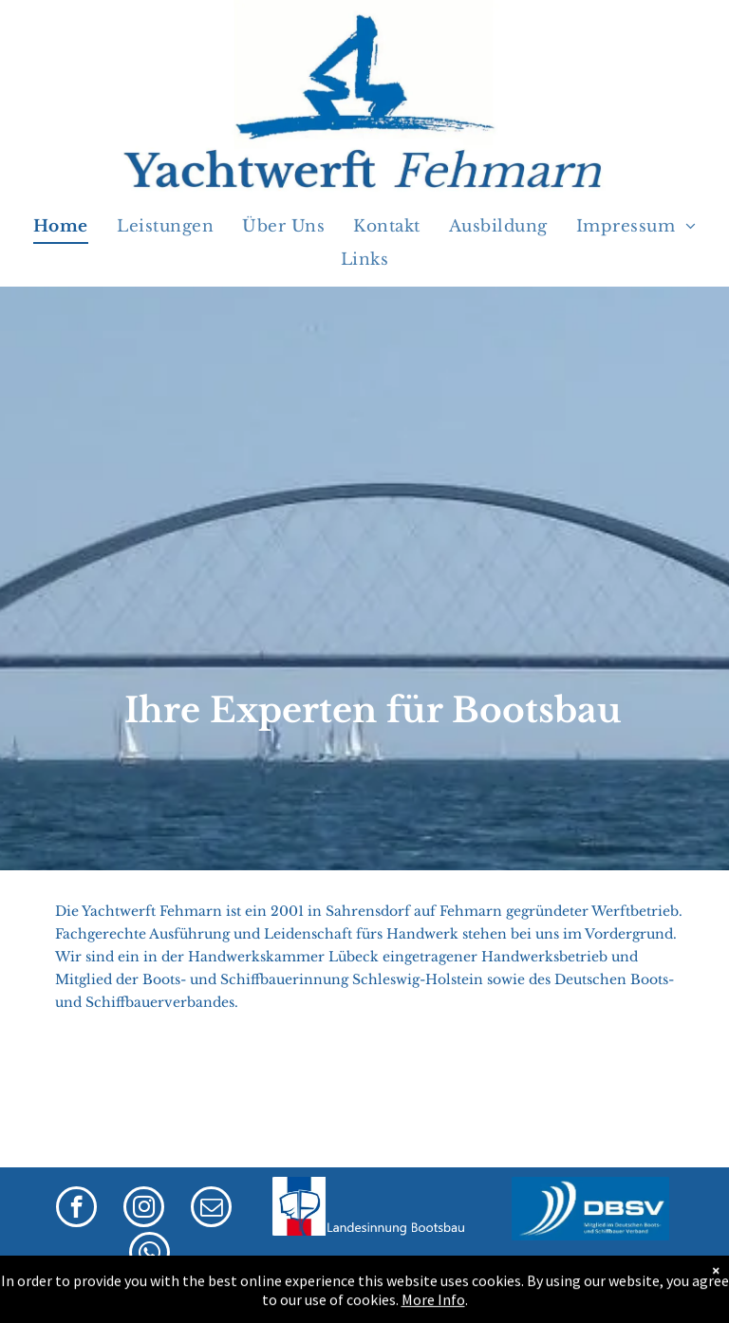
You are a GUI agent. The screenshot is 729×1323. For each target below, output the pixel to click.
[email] (211, 1209)
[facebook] (76, 1209)
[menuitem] (61, 227)
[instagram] (143, 1209)
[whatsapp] (149, 1254)
